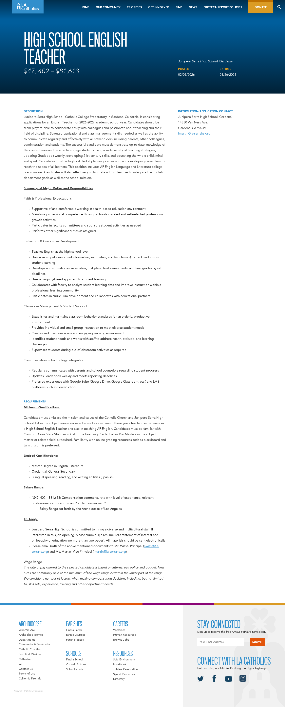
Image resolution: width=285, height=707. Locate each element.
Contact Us (26, 669)
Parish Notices (75, 639)
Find (179, 7)
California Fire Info (30, 678)
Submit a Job (74, 669)
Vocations (119, 630)
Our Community (108, 7)
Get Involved (158, 7)
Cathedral (25, 659)
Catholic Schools (76, 664)
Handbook (119, 664)
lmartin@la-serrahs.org (194, 133)
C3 (20, 664)
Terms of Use (27, 673)
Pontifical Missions (30, 654)
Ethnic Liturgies (75, 634)
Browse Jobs (121, 639)
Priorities (134, 7)
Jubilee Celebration (125, 669)
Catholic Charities (30, 649)
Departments (27, 639)
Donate (261, 7)
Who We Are (27, 630)
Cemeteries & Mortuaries (34, 644)
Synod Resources (124, 674)
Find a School (74, 659)
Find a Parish (74, 630)
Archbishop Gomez (31, 634)
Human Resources (124, 634)
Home (85, 7)
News (193, 7)
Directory (119, 679)
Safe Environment (124, 659)
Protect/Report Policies (222, 7)
